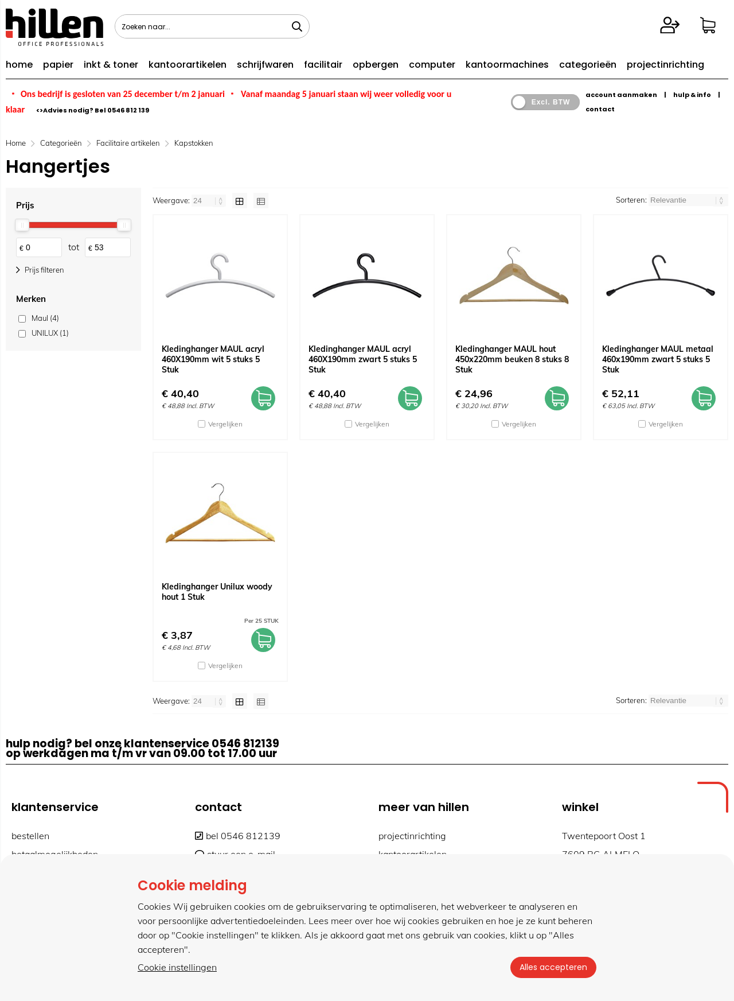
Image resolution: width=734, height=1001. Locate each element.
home (19, 64)
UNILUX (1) (50, 332)
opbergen (376, 64)
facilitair (323, 64)
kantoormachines (507, 64)
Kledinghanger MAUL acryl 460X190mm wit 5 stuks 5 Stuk (213, 359)
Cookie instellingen (177, 967)
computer (432, 64)
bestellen (30, 835)
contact (600, 109)
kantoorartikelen (188, 64)
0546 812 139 (128, 110)
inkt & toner (111, 64)
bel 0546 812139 (237, 835)
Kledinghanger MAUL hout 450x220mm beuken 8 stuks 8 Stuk (512, 359)
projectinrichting (665, 64)
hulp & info (692, 94)
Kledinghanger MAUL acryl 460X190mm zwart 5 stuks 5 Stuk (363, 359)
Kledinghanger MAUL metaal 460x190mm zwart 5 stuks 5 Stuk (657, 359)
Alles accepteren (553, 967)
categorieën (587, 64)
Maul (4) (45, 318)
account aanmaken (621, 94)
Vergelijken (225, 424)
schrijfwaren (265, 64)
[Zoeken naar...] (297, 26)
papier (58, 64)
